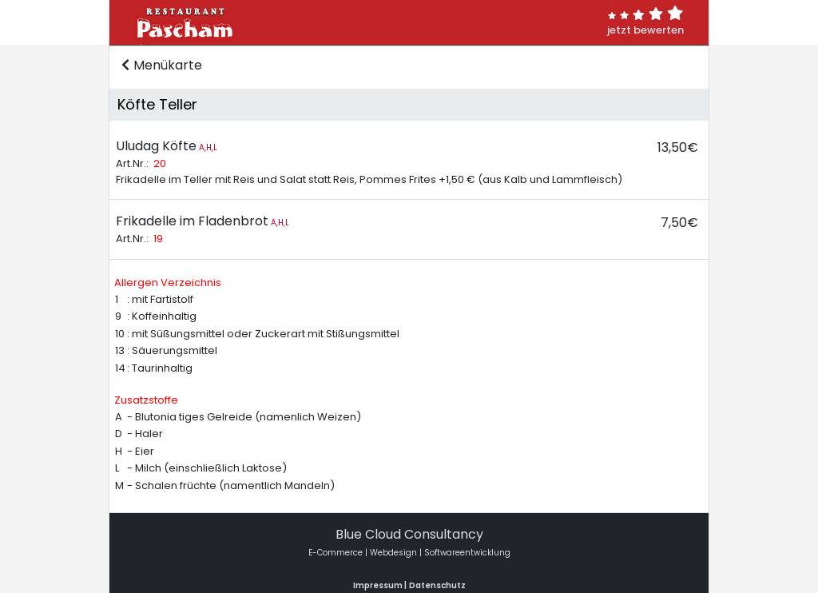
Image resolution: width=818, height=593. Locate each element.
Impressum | (380, 585)
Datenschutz (437, 585)
